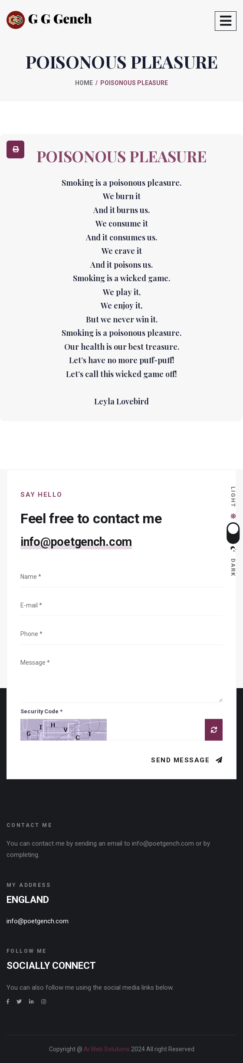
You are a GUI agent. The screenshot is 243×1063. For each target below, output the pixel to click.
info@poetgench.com (76, 542)
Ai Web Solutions (107, 1049)
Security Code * (41, 711)
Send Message (181, 760)
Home (84, 82)
